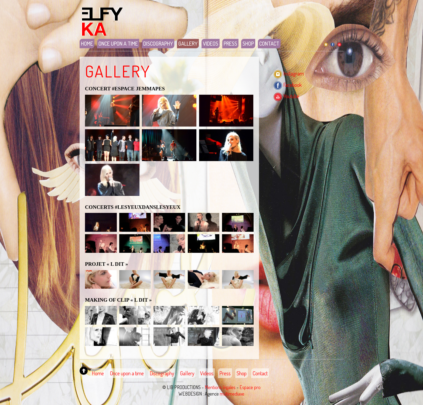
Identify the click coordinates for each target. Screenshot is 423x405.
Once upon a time (118, 43)
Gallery (187, 43)
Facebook (288, 84)
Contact (269, 43)
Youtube (286, 96)
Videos (210, 43)
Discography (158, 43)
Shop (248, 43)
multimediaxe (232, 394)
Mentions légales (220, 387)
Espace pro (250, 387)
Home (87, 43)
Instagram (289, 73)
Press (230, 43)
